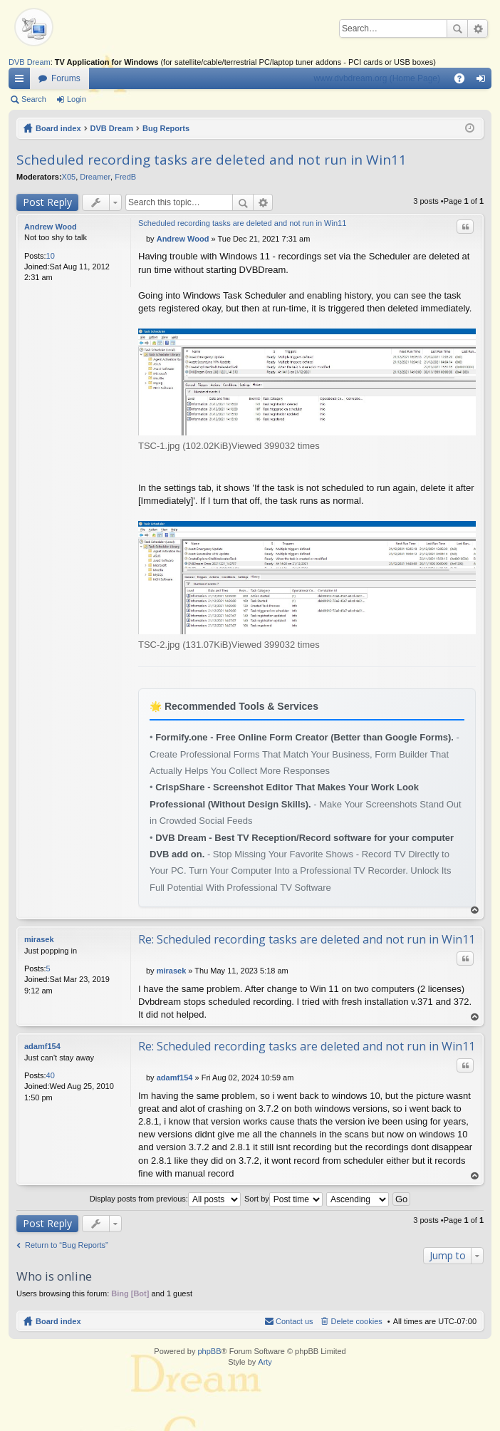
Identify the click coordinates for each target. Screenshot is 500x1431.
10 (50, 256)
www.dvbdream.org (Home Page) (377, 78)
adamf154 (42, 1046)
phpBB (209, 1351)
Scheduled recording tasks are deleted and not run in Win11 (211, 159)
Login (76, 99)
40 (50, 1075)
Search (457, 28)
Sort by (283, 1198)
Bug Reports (165, 128)
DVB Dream (30, 62)
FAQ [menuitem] (464, 81)
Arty (265, 1362)
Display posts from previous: (165, 1198)
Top (475, 910)
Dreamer (95, 176)
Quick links (22, 81)
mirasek (39, 939)
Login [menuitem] (483, 81)
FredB (125, 176)
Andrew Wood (50, 226)
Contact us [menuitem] (294, 1321)
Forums (65, 78)
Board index (58, 128)
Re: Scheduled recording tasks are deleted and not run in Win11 (306, 939)
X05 (69, 176)
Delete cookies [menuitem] (356, 1321)
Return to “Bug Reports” (66, 1245)
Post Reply (47, 202)
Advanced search (477, 28)
